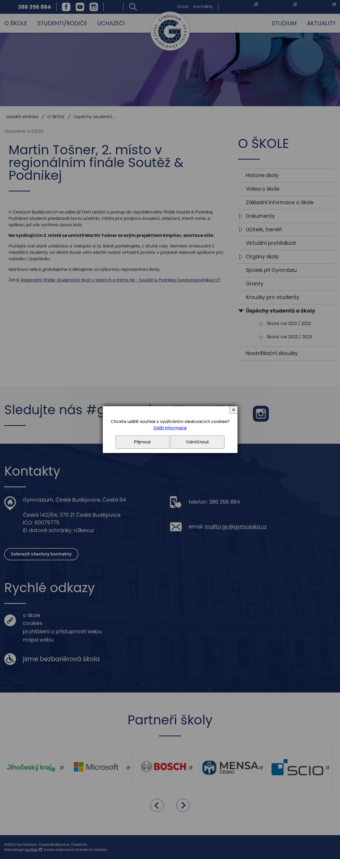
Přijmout (142, 442)
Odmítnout (197, 442)
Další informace (170, 428)
